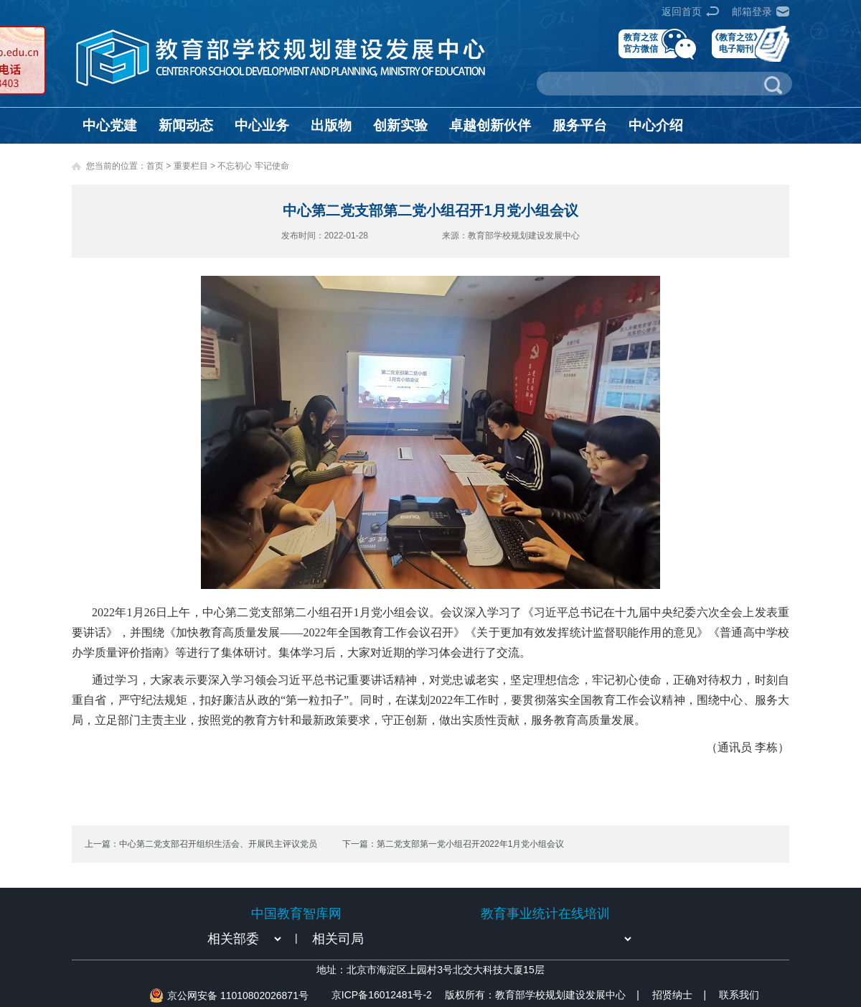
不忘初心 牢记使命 (252, 166)
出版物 (331, 125)
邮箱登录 (752, 11)
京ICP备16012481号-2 (381, 995)
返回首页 (682, 11)
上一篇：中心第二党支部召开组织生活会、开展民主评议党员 (201, 844)
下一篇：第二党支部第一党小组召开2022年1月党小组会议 (453, 844)
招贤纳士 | (679, 995)
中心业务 (262, 125)
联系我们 (739, 995)
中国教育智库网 (296, 913)
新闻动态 (186, 125)
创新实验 (400, 125)
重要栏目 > (196, 166)
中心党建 (110, 125)
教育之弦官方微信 (641, 42)
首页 (155, 166)
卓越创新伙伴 (490, 125)
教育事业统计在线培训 (545, 913)
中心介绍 (656, 125)
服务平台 (579, 125)
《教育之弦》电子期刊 (736, 42)
